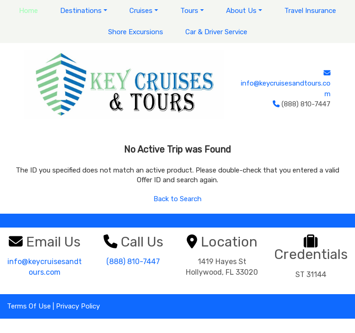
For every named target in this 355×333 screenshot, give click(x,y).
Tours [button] (189, 10)
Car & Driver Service (216, 32)
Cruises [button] (141, 10)
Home (28, 10)
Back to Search (177, 199)
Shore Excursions (135, 32)
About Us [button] (241, 10)
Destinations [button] (81, 10)
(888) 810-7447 (133, 261)
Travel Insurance (310, 10)
